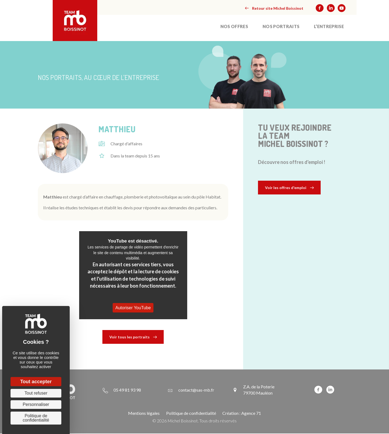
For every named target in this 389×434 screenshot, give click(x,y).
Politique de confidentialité (191, 413)
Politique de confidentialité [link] (36, 417)
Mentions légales (144, 413)
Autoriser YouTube (133, 307)
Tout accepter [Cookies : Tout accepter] (36, 381)
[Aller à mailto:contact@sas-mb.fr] (190, 390)
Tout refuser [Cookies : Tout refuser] (36, 393)
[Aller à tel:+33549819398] (122, 390)
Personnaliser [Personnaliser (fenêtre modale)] (36, 404)
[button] (274, 8)
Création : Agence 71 (241, 413)
